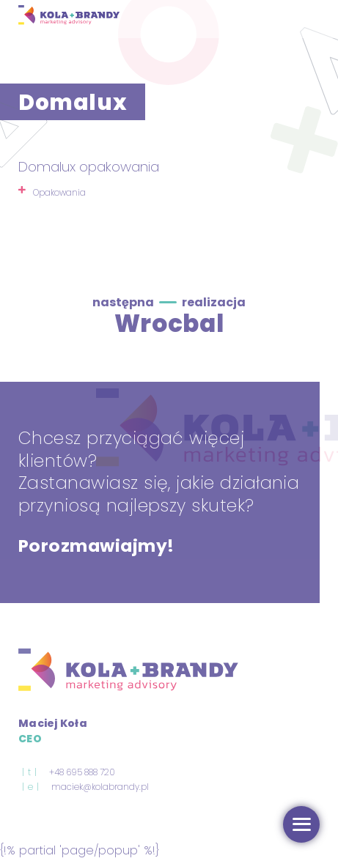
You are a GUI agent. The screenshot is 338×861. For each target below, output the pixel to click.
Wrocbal (169, 323)
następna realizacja (168, 302)
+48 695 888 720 (82, 772)
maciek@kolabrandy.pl (100, 787)
